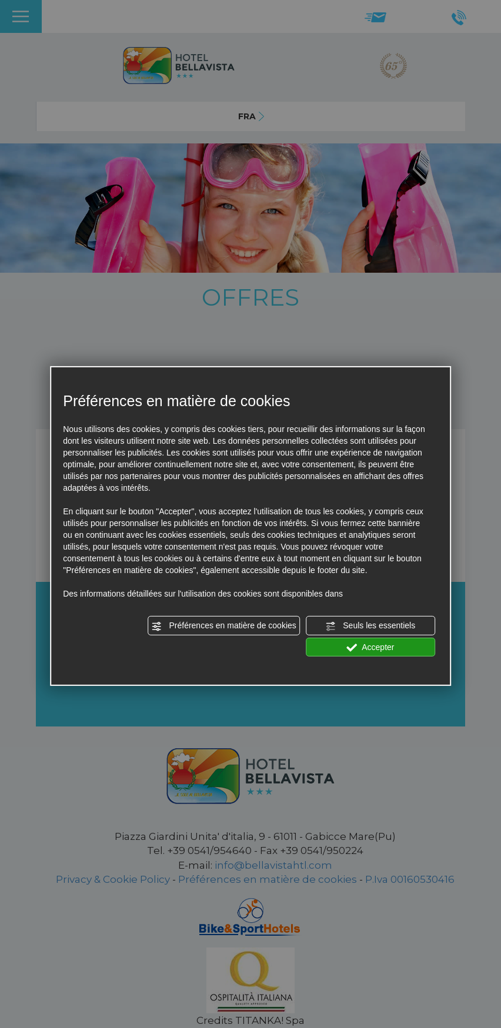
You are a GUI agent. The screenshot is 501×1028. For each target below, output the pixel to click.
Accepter (370, 647)
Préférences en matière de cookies (224, 626)
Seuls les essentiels (370, 626)
